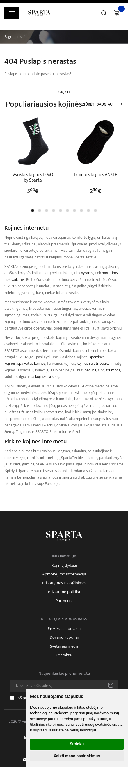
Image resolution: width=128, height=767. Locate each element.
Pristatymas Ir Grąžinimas (64, 583)
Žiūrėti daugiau (97, 104)
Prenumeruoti (110, 686)
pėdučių (90, 370)
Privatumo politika (64, 592)
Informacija (64, 555)
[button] (32, 210)
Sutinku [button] (77, 744)
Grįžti (64, 91)
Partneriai (64, 601)
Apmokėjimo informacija (64, 574)
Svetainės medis (64, 646)
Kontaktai (64, 655)
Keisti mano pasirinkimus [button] (77, 756)
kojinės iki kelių (47, 376)
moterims (110, 273)
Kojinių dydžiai (64, 565)
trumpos (113, 370)
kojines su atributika (93, 363)
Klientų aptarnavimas (64, 619)
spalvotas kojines (31, 363)
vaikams (18, 279)
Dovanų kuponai (64, 637)
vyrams (87, 273)
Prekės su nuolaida (64, 629)
